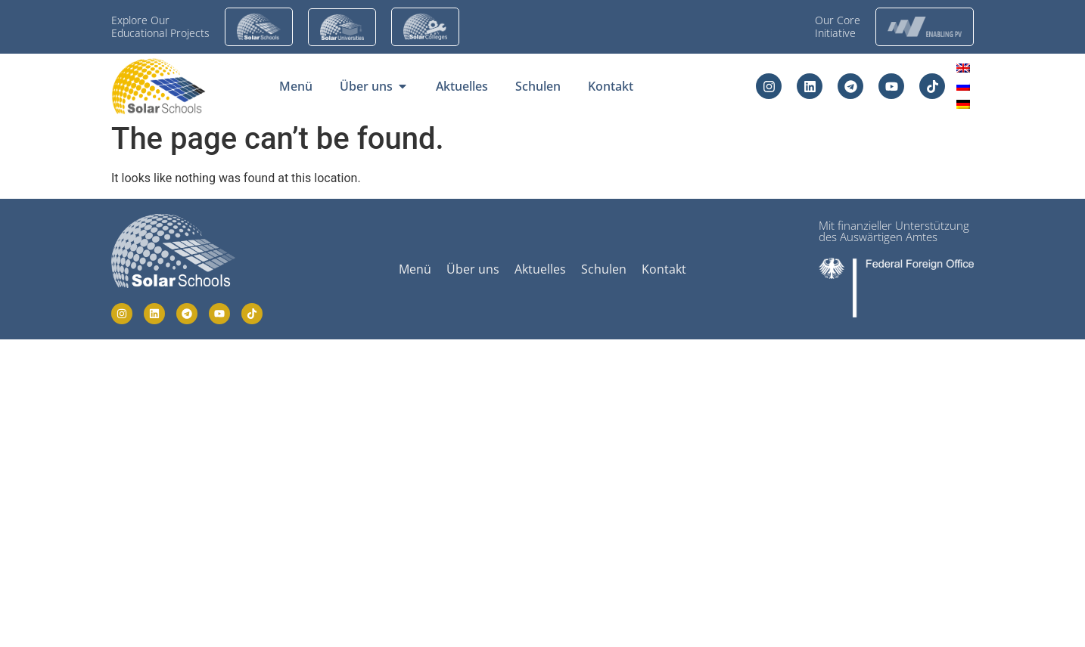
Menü (415, 269)
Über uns (472, 269)
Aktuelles (540, 269)
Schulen (603, 269)
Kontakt (664, 269)
